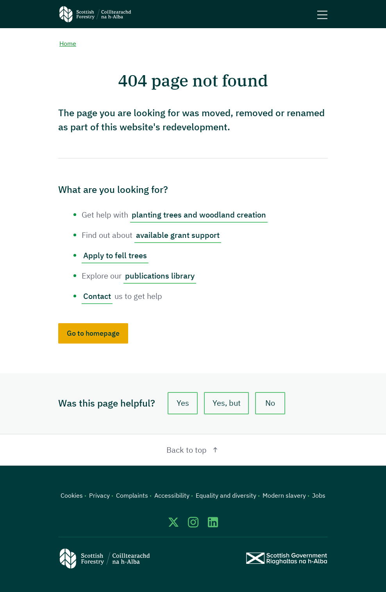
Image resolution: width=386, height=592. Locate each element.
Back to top (193, 449)
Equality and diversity (226, 495)
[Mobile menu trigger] (322, 14)
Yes (183, 403)
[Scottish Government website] (286, 558)
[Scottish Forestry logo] (95, 14)
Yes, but (227, 403)
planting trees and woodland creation (199, 214)
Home (67, 43)
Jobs (318, 495)
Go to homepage (93, 333)
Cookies (72, 495)
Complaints (132, 495)
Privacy (99, 495)
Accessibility (171, 495)
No (270, 403)
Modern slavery (284, 495)
